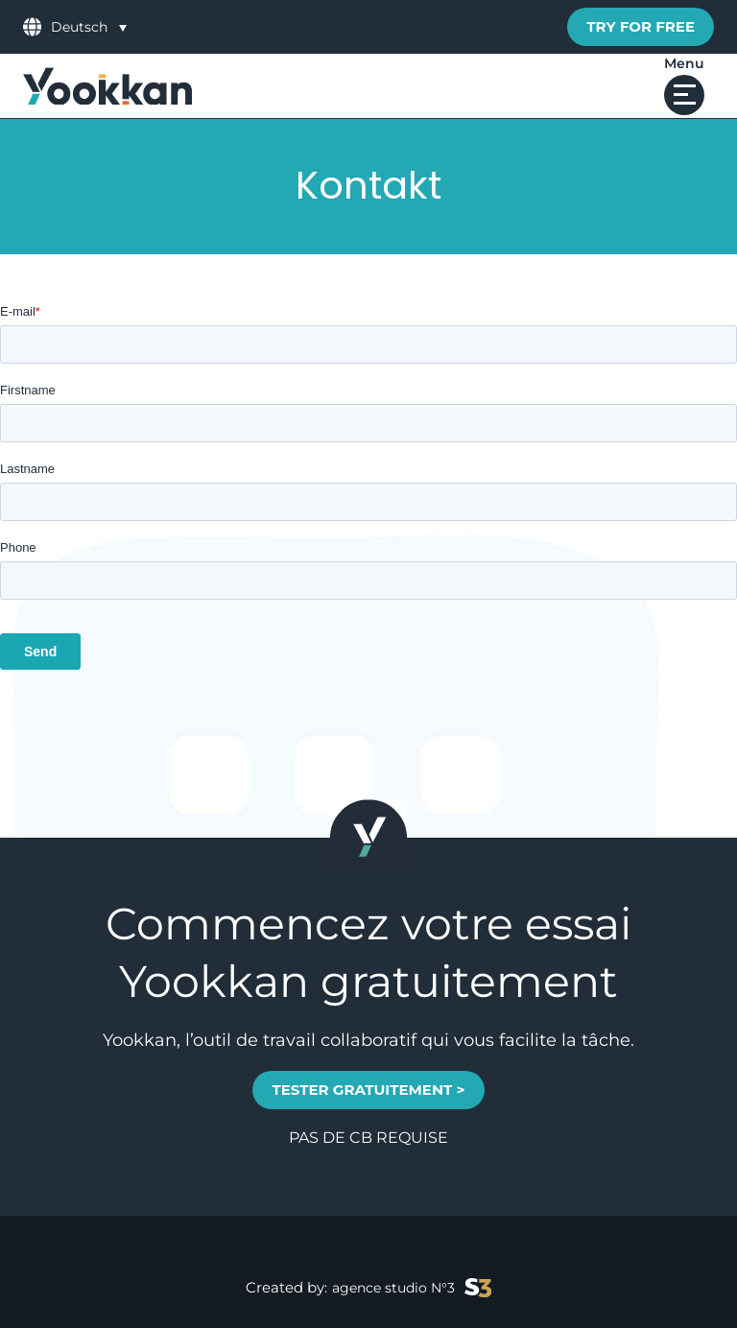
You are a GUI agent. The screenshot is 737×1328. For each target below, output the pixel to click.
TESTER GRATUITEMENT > (368, 1089)
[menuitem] (88, 26)
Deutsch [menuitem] (79, 27)
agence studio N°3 (411, 1287)
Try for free (640, 26)
